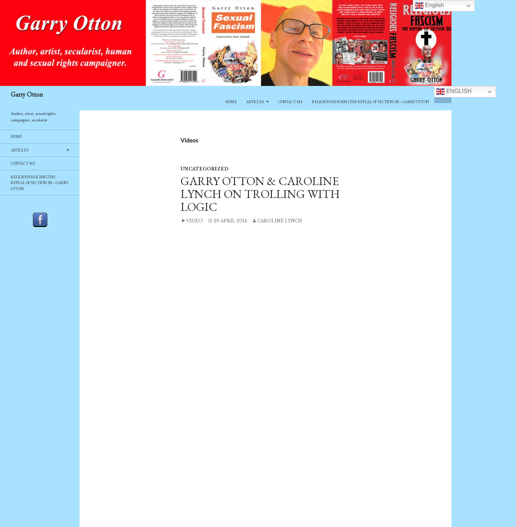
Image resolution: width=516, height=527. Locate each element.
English (454, 91)
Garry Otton (27, 94)
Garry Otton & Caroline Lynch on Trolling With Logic (260, 193)
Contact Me (290, 101)
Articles (255, 101)
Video (194, 220)
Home (231, 101)
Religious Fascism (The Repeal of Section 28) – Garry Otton (370, 101)
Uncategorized (204, 168)
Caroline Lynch (279, 220)
